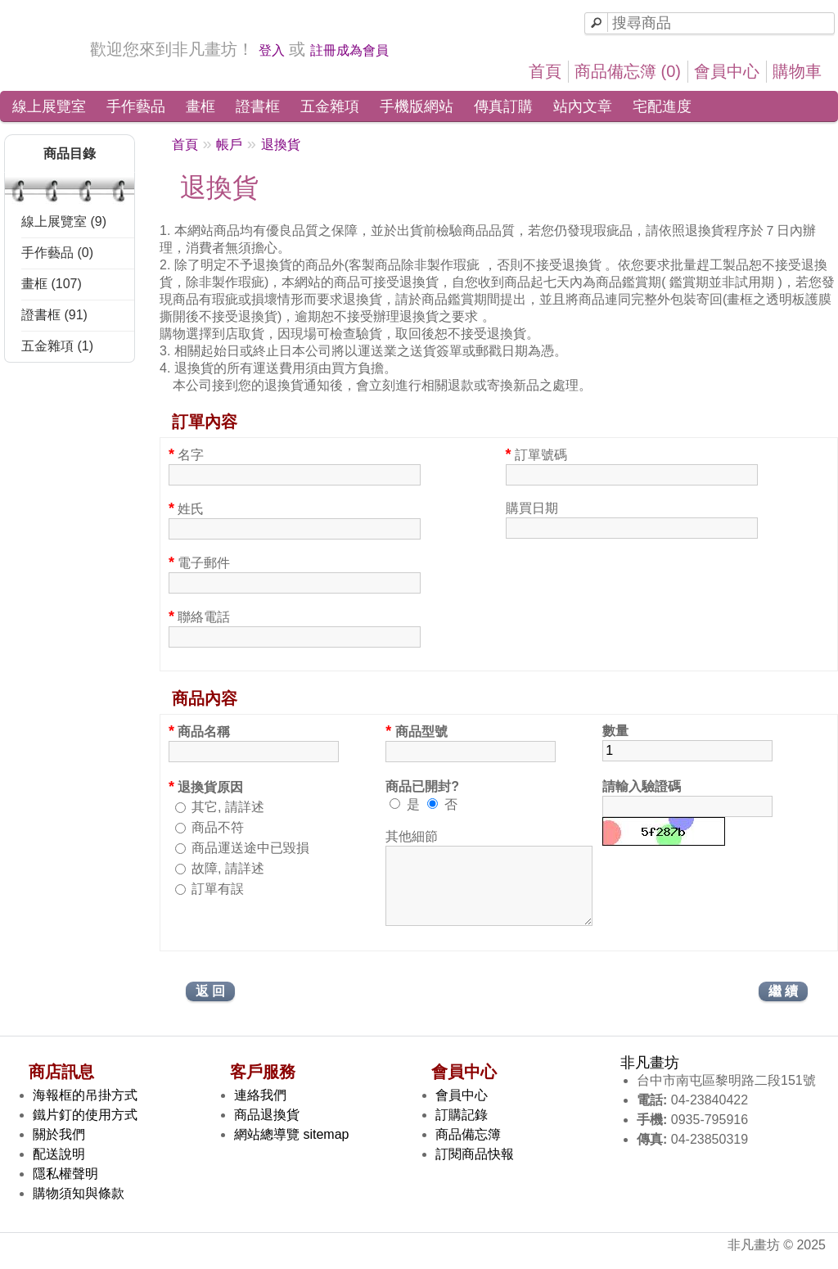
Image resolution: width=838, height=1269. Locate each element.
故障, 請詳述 (227, 868)
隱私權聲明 (65, 1188)
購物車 (797, 71)
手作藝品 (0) (57, 253)
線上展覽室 (49, 106)
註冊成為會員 (349, 50)
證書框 (258, 106)
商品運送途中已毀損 (250, 848)
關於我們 (59, 1149)
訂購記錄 (461, 1129)
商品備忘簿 (468, 1149)
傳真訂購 (503, 106)
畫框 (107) (51, 284)
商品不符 (217, 827)
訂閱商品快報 (474, 1169)
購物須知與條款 (78, 1208)
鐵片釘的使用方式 (85, 1129)
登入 (272, 50)
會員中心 (726, 71)
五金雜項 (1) (57, 346)
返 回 (210, 1006)
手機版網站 (416, 106)
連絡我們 (260, 1110)
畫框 (200, 106)
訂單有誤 (217, 889)
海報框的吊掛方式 (85, 1110)
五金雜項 (329, 106)
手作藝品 (135, 106)
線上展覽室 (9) (63, 221)
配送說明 (59, 1169)
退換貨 (280, 144)
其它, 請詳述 (227, 807)
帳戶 (229, 144)
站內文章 (582, 106)
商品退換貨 (267, 1129)
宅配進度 (662, 106)
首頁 (545, 71)
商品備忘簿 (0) (627, 71)
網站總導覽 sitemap (291, 1149)
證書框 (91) (54, 315)
